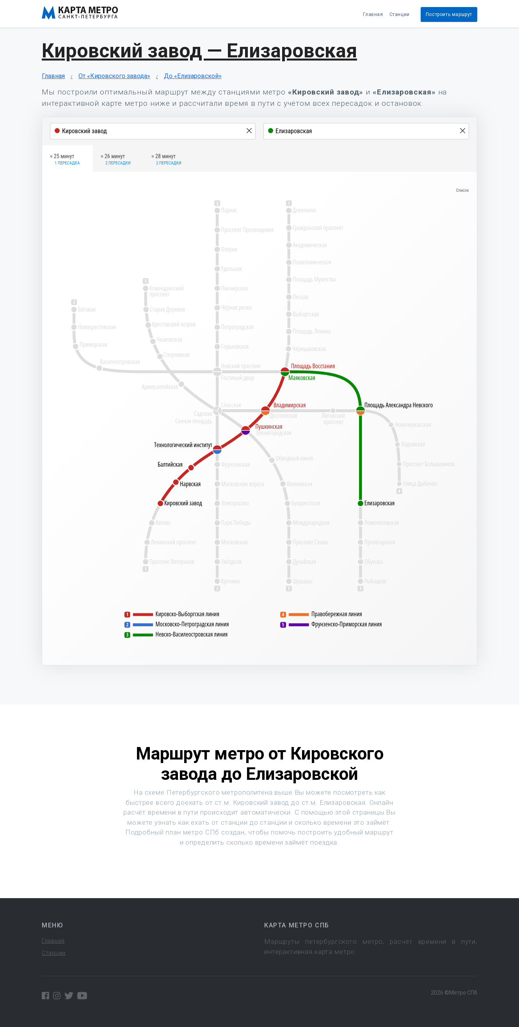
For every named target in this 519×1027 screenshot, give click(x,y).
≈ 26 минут (116, 159)
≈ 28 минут (166, 159)
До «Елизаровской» (193, 76)
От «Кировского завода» (114, 76)
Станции (399, 14)
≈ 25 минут (65, 159)
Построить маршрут (449, 14)
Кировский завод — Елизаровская (199, 50)
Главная (373, 14)
